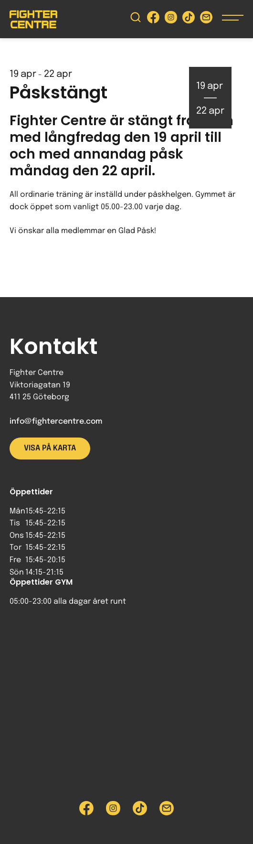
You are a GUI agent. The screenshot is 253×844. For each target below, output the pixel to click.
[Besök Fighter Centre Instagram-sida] (171, 19)
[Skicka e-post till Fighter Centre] (206, 19)
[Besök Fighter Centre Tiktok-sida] (188, 19)
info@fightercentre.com (56, 421)
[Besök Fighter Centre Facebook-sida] (153, 19)
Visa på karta (50, 448)
